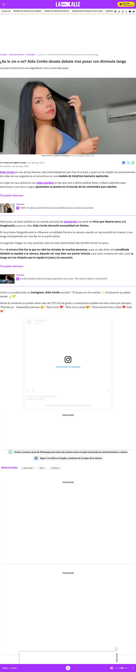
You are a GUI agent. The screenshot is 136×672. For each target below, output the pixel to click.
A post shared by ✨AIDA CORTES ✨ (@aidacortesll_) (68, 405)
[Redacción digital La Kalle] (15, 162)
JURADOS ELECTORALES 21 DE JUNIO (87, 11)
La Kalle (3, 55)
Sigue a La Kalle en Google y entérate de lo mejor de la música (68, 458)
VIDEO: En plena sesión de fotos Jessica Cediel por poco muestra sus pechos (57, 207)
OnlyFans (55, 468)
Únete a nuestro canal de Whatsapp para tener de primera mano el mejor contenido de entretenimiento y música (68, 452)
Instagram (70, 221)
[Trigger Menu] (3, 4)
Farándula (31, 55)
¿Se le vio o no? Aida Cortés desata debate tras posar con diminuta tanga (68, 55)
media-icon (68, 668)
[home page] (68, 4)
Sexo (42, 468)
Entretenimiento (17, 55)
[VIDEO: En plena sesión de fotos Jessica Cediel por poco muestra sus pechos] (7, 208)
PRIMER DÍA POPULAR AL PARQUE (27, 11)
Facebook (123, 162)
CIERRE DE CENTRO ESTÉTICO (56, 11)
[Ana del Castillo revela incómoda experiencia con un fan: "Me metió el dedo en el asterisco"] (7, 279)
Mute (111, 668)
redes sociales (45, 182)
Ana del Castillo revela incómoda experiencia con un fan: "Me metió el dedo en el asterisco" (64, 278)
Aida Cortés (7, 172)
